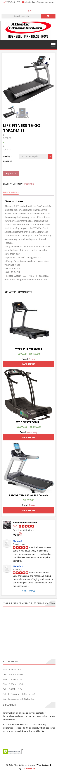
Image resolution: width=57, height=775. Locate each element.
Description (11, 192)
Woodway (32, 432)
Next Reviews (28, 591)
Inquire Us (11, 173)
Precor (32, 505)
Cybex (32, 359)
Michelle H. (18, 566)
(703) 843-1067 (12, 2)
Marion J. (17, 541)
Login (28, 10)
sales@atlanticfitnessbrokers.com (38, 2)
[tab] (11, 192)
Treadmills (29, 183)
